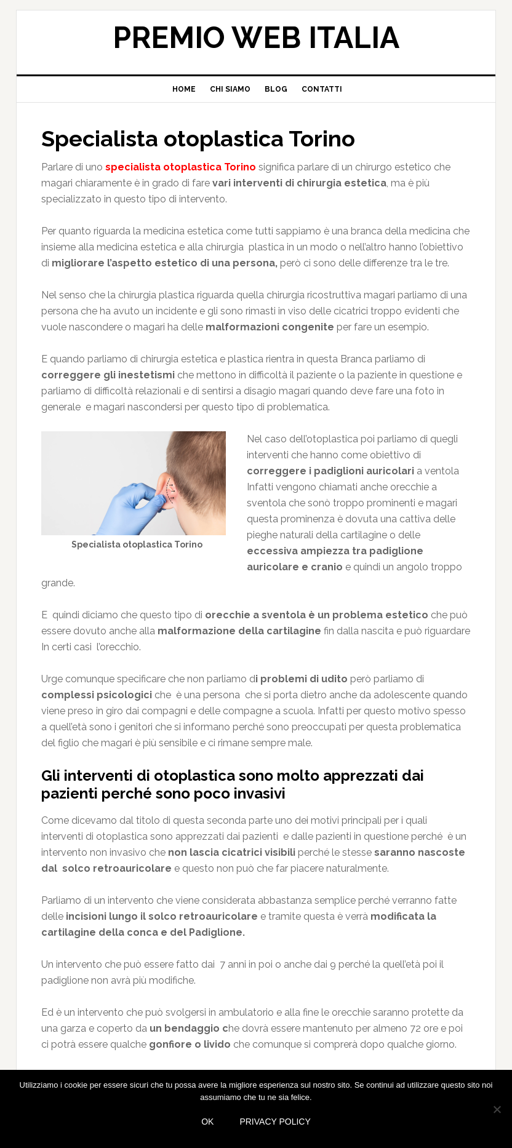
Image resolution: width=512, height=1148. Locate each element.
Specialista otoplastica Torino (198, 138)
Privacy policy (274, 1121)
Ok (207, 1121)
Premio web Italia (256, 37)
